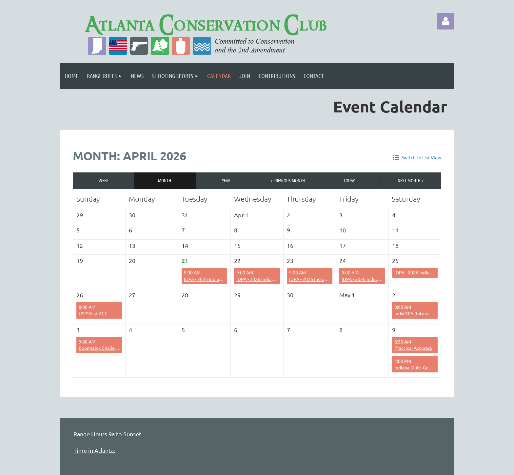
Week (104, 180)
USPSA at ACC (93, 313)
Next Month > (411, 180)
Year (226, 180)
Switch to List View (421, 157)
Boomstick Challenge (101, 348)
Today (349, 180)
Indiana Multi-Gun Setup (419, 367)
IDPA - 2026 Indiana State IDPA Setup (380, 279)
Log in (445, 21)
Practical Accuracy (413, 348)
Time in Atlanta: (94, 450)
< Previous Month (287, 180)
